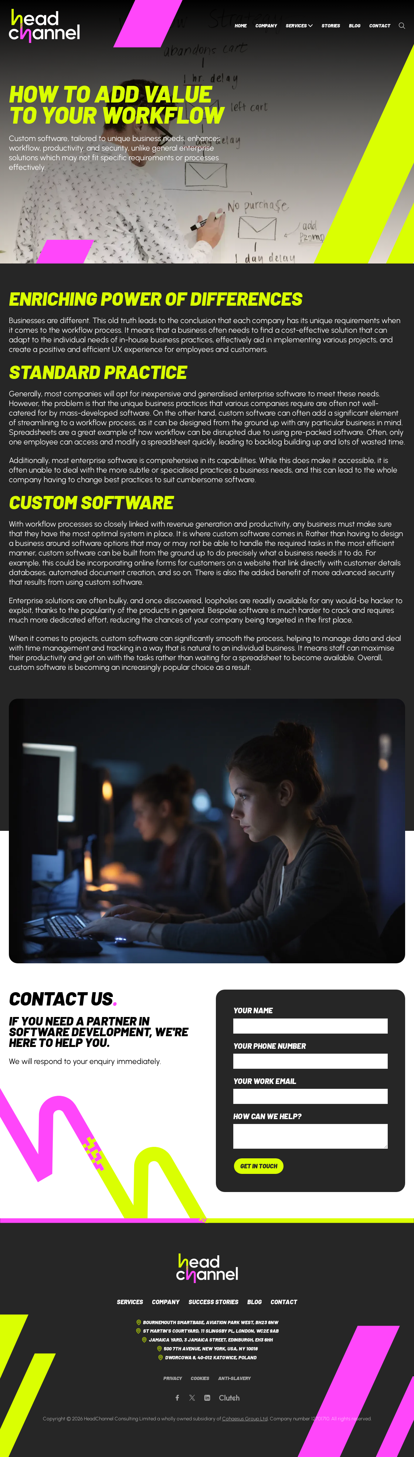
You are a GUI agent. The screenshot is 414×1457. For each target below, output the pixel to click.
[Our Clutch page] (229, 1398)
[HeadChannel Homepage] (44, 26)
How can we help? (267, 1116)
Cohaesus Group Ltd (245, 1418)
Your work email (264, 1081)
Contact (379, 25)
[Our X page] (192, 1398)
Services (299, 26)
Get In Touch (258, 1165)
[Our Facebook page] (177, 1398)
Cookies (200, 1378)
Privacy (172, 1378)
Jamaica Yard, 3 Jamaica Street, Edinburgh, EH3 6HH (206, 1340)
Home (241, 25)
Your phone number (269, 1046)
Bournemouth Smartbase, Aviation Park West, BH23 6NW (207, 1322)
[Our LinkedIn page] (207, 1398)
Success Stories (213, 1301)
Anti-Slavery (234, 1378)
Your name (253, 1010)
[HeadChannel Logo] (207, 1268)
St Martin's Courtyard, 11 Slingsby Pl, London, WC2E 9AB (206, 1331)
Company (266, 25)
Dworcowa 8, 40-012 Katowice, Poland (206, 1357)
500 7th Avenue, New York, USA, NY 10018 (207, 1349)
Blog (354, 25)
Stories (331, 25)
